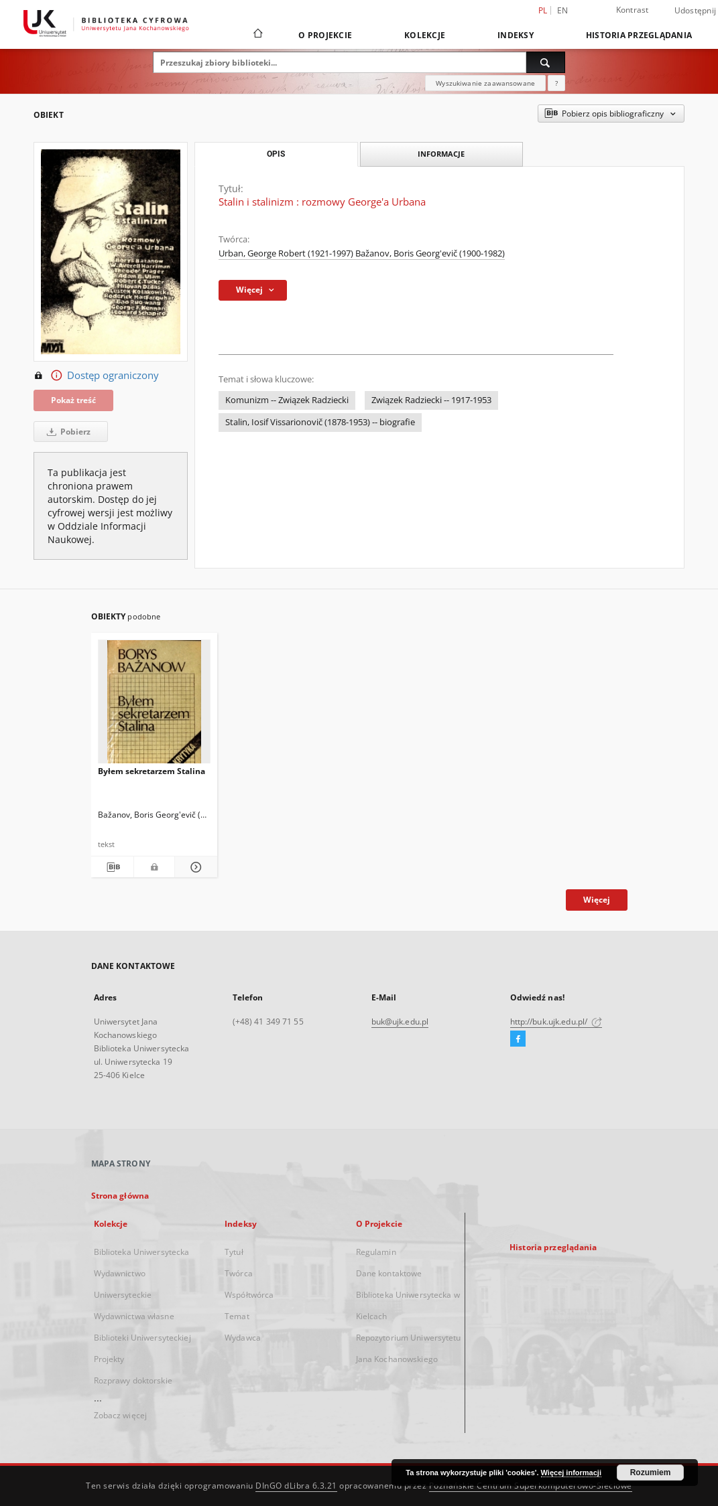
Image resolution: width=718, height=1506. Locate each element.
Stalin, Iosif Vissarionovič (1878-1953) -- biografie (320, 422)
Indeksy (515, 35)
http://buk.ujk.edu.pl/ (556, 1021)
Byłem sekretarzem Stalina (151, 771)
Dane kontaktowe (389, 1273)
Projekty (109, 1359)
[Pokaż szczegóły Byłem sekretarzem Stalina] (194, 867)
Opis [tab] (276, 154)
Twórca (239, 1273)
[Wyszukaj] (545, 62)
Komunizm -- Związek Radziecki (287, 400)
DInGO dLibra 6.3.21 (296, 1485)
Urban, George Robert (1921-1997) (287, 253)
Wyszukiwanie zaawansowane (485, 83)
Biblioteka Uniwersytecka (142, 1252)
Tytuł (234, 1252)
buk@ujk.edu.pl (400, 1021)
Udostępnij (695, 10)
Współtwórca (249, 1294)
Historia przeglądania (639, 35)
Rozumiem (650, 1472)
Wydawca (243, 1337)
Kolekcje (424, 35)
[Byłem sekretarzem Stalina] (155, 705)
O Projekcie (325, 35)
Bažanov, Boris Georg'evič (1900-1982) (430, 253)
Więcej (596, 899)
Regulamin (376, 1252)
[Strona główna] (257, 35)
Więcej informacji (571, 1473)
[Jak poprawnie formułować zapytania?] (556, 83)
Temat (237, 1316)
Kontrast (632, 9)
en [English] (563, 10)
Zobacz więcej (120, 1415)
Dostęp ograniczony (96, 375)
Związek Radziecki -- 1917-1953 (431, 400)
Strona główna (120, 1195)
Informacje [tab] (441, 154)
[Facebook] (518, 1039)
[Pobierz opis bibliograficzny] (112, 867)
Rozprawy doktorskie (133, 1380)
